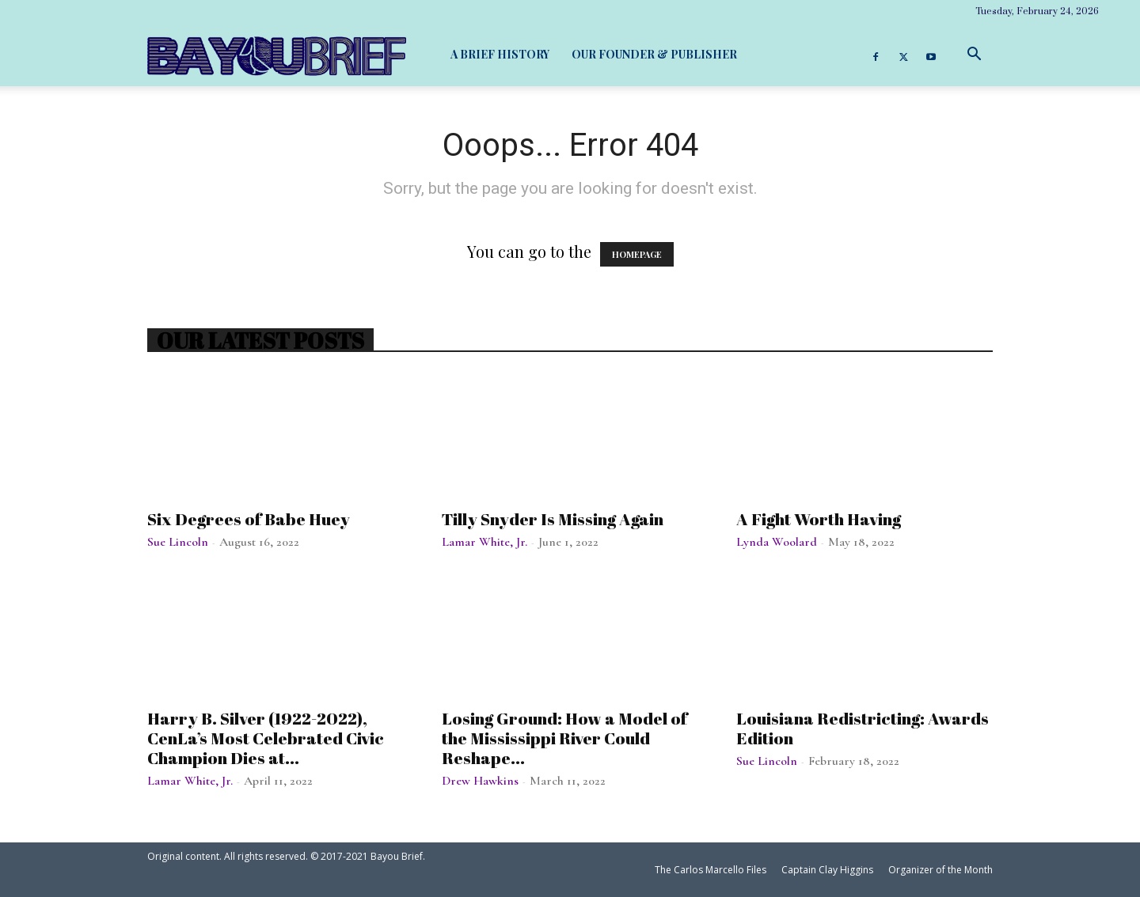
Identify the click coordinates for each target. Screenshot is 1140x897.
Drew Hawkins (480, 781)
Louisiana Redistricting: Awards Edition (862, 728)
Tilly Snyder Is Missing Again (552, 519)
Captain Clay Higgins (827, 869)
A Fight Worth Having (818, 519)
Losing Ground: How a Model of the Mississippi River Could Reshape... (564, 738)
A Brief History (499, 54)
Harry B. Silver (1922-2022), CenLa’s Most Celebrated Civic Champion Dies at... (265, 738)
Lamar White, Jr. (484, 542)
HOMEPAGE (637, 254)
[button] (974, 54)
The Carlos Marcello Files (710, 869)
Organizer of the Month (940, 869)
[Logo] (276, 55)
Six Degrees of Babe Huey (248, 519)
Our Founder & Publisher (654, 54)
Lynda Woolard (776, 542)
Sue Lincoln (177, 542)
